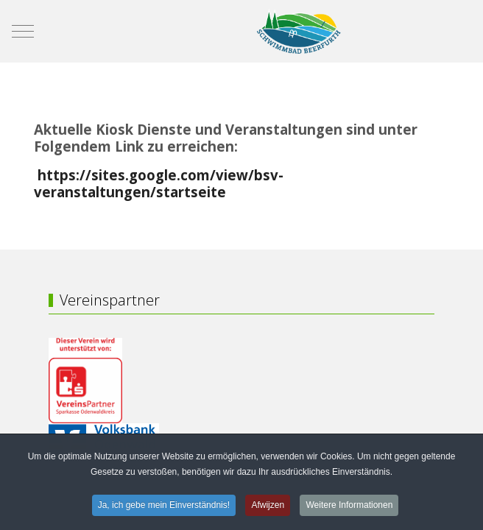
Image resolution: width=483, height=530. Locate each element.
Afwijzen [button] (267, 506)
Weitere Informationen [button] (349, 506)
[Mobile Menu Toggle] (23, 31)
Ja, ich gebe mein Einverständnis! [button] (164, 506)
